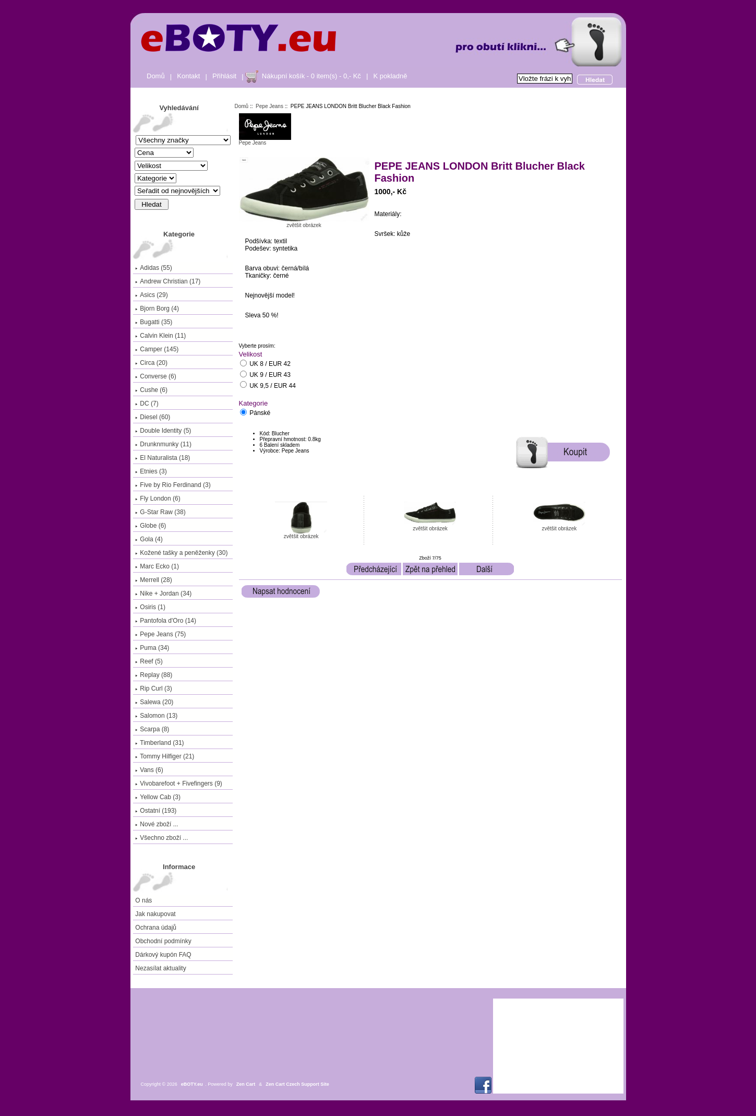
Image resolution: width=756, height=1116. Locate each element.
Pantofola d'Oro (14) (165, 620)
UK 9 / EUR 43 (270, 375)
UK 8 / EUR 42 (270, 364)
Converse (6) (155, 376)
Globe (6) (150, 525)
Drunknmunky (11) (163, 444)
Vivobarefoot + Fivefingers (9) (178, 783)
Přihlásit (224, 76)
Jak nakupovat (155, 914)
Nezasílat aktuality (160, 968)
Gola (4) (148, 539)
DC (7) (146, 403)
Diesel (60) (152, 417)
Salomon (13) (156, 715)
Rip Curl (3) (153, 688)
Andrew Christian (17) (167, 281)
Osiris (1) (150, 607)
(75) (160, 634)
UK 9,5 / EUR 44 (272, 385)
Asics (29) (151, 295)
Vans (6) (149, 770)
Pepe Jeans (269, 106)
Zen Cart (246, 1084)
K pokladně (390, 76)
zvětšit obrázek (301, 534)
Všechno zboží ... (161, 837)
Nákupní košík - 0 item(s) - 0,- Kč (311, 76)
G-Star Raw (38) (160, 512)
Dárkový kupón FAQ (163, 954)
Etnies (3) (150, 471)
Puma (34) (152, 647)
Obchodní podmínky (163, 941)
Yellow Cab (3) (158, 797)
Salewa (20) (154, 702)
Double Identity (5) (163, 430)
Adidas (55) (153, 267)
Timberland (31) (159, 742)
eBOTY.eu (192, 1084)
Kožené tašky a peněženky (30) (181, 552)
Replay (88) (153, 675)
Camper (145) (156, 349)
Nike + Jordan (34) (163, 593)
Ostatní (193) (155, 810)
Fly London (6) (157, 498)
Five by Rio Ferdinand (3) (172, 485)
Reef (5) (148, 661)
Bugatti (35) (153, 322)
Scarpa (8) (152, 729)
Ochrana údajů (155, 927)
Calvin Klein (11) (160, 335)
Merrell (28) (153, 580)
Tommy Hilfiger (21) (164, 756)
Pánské (259, 413)
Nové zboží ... (156, 824)
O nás (143, 900)
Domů (156, 76)
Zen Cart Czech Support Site (297, 1084)
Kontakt (188, 76)
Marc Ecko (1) (157, 566)
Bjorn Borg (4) (157, 308)
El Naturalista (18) (162, 457)
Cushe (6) (151, 390)
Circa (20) (151, 362)
